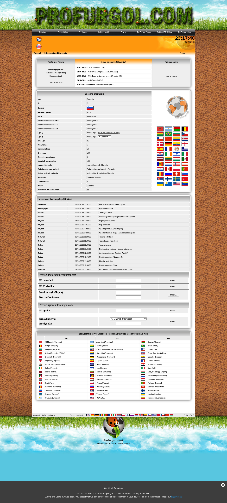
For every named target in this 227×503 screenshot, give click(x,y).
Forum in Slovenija (94, 177)
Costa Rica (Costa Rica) (157, 353)
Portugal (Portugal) (155, 383)
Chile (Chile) (152, 349)
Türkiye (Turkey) (102, 394)
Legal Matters (176, 497)
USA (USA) (100, 398)
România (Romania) (53, 387)
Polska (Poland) (102, 383)
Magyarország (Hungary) (157, 372)
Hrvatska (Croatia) (155, 364)
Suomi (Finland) (154, 390)
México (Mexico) (51, 375)
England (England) (52, 361)
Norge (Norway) (51, 379)
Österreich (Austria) (103, 379)
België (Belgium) (51, 346)
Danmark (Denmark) (53, 357)
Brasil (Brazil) (153, 346)
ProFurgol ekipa (184, 32)
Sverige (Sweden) (52, 394)
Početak (42, 32)
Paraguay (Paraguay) (156, 379)
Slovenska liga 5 (56, 76)
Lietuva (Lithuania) (103, 372)
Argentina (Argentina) (104, 342)
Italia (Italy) (152, 368)
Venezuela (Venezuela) (157, 398)
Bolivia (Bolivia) (102, 346)
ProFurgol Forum (144, 32)
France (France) (154, 361)
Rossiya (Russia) (103, 387)
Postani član (63, 32)
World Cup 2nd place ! (96, 72)
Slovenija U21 (92, 125)
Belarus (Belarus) (154, 342)
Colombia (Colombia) (104, 353)
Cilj (89, 80)
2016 (90, 68)
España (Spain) (102, 361)
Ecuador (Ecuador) (155, 357)
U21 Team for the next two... (99, 76)
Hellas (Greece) (102, 364)
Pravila (123, 32)
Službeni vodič (103, 32)
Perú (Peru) (49, 383)
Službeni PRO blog (164, 32)
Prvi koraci (83, 32)
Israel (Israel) (101, 368)
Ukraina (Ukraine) (154, 394)
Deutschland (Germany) (105, 357)
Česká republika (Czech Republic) (109, 349)
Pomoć (182, 53)
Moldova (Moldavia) (104, 375)
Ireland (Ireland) (51, 368)
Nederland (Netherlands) (157, 375)
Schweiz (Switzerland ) (156, 387)
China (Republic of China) (55, 353)
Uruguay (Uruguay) (52, 398)
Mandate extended (95, 84)
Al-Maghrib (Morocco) (53, 342)
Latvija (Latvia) (50, 372)
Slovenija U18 (92, 129)
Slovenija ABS (92, 120)
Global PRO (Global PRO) (55, 364)
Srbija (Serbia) (101, 390)
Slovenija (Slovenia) (52, 390)
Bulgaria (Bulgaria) (52, 349)
